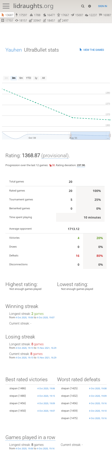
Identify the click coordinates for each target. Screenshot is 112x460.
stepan (13, 388)
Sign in (102, 6)
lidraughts (33, 6)
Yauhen (13, 50)
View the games (93, 50)
